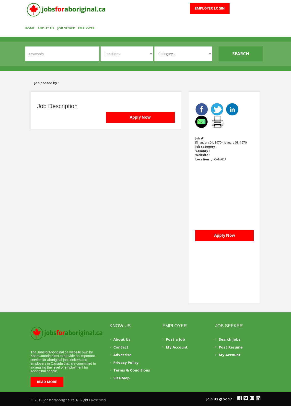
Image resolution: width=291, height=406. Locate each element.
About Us (45, 28)
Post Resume (231, 347)
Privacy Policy (126, 362)
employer (86, 28)
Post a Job (175, 339)
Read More (47, 381)
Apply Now (140, 117)
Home (30, 28)
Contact (120, 347)
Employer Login (210, 8)
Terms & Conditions (131, 370)
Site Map (121, 377)
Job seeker (66, 28)
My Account (177, 347)
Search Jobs (230, 339)
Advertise (122, 354)
